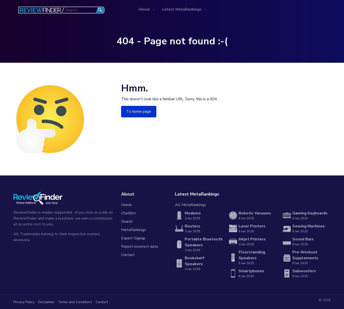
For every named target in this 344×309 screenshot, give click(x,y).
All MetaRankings (190, 205)
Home (126, 205)
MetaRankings (133, 230)
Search (127, 221)
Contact (128, 255)
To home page (138, 111)
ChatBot (128, 213)
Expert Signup (133, 238)
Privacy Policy (23, 302)
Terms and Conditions (75, 302)
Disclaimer (46, 302)
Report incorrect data (139, 246)
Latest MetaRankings (182, 9)
